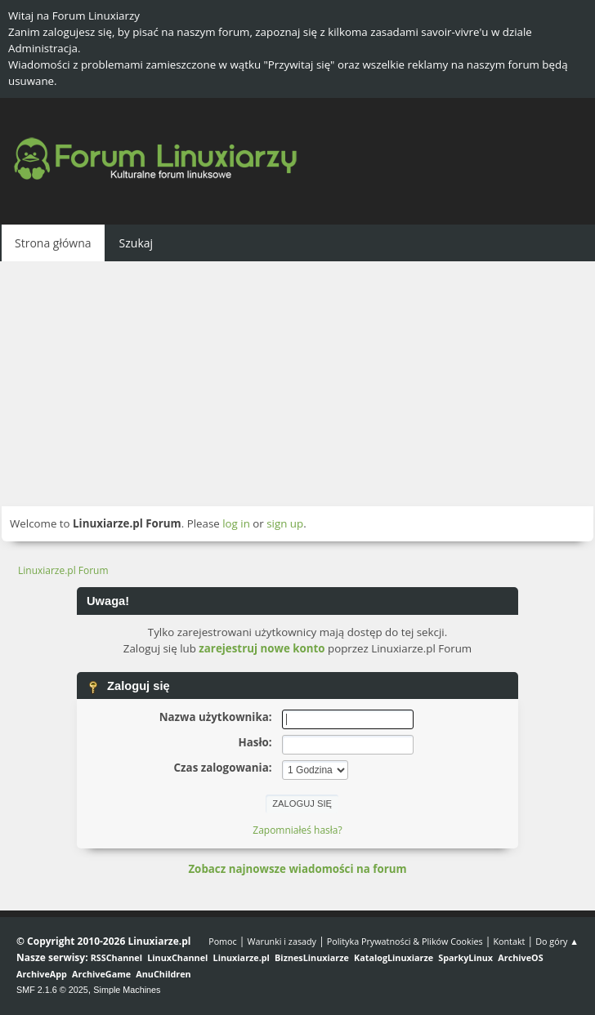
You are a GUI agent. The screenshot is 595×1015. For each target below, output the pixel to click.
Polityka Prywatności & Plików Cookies (405, 941)
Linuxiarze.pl (241, 957)
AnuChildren (163, 974)
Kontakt (509, 941)
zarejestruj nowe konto (261, 648)
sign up (284, 523)
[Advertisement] (297, 383)
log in (236, 523)
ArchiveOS (520, 957)
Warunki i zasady (282, 941)
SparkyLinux (465, 957)
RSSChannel (116, 957)
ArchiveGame (101, 974)
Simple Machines (126, 990)
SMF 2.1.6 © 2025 (52, 990)
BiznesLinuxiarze (312, 957)
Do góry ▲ (557, 941)
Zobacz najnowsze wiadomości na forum (297, 868)
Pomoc (222, 941)
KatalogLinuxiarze (393, 957)
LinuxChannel (177, 957)
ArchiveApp (41, 974)
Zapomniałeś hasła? (297, 830)
